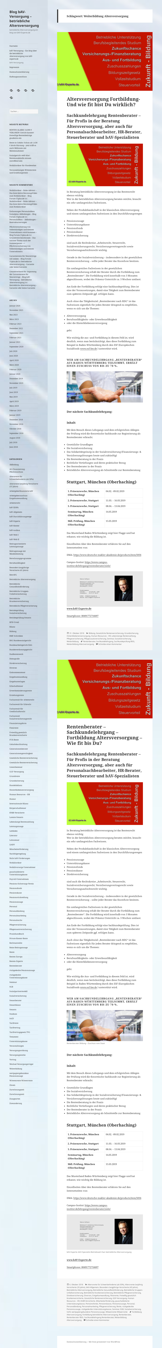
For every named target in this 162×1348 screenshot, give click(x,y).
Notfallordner (15, 862)
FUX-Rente (14, 739)
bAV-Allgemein (15, 512)
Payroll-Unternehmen (19, 879)
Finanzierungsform (17, 723)
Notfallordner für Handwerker (22, 165)
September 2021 (16, 333)
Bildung (12, 631)
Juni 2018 (13, 447)
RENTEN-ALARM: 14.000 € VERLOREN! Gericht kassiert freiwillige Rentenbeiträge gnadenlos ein (21, 134)
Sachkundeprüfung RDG (124, 641)
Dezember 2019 (16, 378)
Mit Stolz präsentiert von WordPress (104, 1342)
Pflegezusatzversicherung (20, 929)
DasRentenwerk (16, 654)
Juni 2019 (13, 392)
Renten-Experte (16, 961)
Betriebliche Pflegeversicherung (23, 606)
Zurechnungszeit (16, 1089)
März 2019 (14, 406)
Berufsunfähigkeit (17, 563)
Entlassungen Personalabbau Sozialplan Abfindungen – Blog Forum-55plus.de (22, 214)
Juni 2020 (13, 355)
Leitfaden (13, 831)
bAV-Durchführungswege (20, 516)
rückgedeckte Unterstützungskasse (18, 976)
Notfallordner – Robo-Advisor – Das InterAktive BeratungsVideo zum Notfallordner (23, 204)
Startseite (13, 46)
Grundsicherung (16, 780)
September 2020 (16, 346)
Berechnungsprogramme (20, 558)
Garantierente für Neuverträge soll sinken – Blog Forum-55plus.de (22, 259)
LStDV (12, 844)
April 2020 (14, 360)
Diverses (13, 668)
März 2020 (14, 365)
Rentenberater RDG (75, 1317)
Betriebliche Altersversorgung (22, 579)
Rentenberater (15, 965)
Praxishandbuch (16, 934)
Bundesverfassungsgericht (20, 649)
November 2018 (16, 424)
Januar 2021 (14, 342)
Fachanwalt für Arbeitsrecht (21, 699)
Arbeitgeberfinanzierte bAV (21, 491)
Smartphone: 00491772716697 (82, 615)
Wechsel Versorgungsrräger (21, 1064)
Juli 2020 (13, 351)
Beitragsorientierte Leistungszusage (17, 545)
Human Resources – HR (19, 794)
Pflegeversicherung (17, 924)
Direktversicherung (18, 663)
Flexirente (13, 728)
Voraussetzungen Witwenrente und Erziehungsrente (22, 171)
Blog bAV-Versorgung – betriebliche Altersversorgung (24, 18)
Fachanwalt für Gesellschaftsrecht (17, 710)
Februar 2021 (15, 337)
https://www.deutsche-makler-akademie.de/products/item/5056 (107, 554)
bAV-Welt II (14, 539)
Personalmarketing (17, 915)
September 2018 (16, 433)
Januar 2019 (14, 415)
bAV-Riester (14, 525)
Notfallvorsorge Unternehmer (22, 867)
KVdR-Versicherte (16, 812)
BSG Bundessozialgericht (20, 640)
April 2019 (14, 401)
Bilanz (12, 627)
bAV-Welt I (13, 535)
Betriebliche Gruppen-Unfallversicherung (19, 592)
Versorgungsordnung (18, 1050)
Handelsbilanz (15, 785)
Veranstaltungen (16, 1046)
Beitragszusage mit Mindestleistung (17, 552)
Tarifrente (13, 1023)
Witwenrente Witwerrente (21, 1080)
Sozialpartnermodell (18, 991)
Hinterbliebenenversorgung (21, 790)
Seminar (13, 982)
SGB (11, 986)
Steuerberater (15, 1000)
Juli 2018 (13, 442)
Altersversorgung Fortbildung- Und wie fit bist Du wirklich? (103, 102)
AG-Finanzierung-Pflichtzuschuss (17, 470)
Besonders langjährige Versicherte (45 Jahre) (19, 569)
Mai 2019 (13, 397)
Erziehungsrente (16, 695)
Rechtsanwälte (15, 943)
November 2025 (16, 310)
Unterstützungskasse (18, 1041)
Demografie (14, 658)
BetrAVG (13, 575)
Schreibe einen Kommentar (110, 644)
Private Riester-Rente (18, 938)
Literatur (13, 835)
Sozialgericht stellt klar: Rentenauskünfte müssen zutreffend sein (20, 158)
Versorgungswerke (17, 1055)
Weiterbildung (15, 1068)
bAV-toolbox (14, 530)
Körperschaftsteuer (17, 808)
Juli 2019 (13, 387)
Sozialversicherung (17, 996)
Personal (13, 906)
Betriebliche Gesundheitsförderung (19, 585)
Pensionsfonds (15, 888)
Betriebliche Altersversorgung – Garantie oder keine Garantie (21, 264)
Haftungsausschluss (18, 76)
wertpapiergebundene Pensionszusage (19, 1074)
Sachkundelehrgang (104, 641)
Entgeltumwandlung (18, 677)
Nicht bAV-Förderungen (19, 858)
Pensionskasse (15, 893)
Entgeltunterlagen (17, 681)
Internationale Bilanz (18, 803)
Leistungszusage (16, 826)
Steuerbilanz (15, 1005)
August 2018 (14, 438)
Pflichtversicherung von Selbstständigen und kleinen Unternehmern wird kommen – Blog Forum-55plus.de (23, 231)
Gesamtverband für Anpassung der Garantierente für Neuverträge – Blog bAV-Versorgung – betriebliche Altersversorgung (22, 277)
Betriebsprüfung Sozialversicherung (17, 611)
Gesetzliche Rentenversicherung (23, 758)
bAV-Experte (14, 521)
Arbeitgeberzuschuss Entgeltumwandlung (18, 497)
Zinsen (12, 1085)
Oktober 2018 (15, 428)
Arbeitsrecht (14, 503)
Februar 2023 (15, 324)
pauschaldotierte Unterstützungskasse (18, 873)
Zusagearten (14, 1098)
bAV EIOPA (13, 507)
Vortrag (12, 1059)
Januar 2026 (14, 305)
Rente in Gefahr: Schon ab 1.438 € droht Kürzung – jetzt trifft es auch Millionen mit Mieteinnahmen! (23, 146)
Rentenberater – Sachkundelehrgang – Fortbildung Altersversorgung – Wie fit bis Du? (104, 734)
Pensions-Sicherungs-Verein (21, 883)
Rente (11, 952)
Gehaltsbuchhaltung (18, 744)
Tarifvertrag (14, 1027)
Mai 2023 (13, 314)
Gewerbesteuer (15, 767)
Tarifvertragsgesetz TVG (19, 1032)
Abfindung (14, 464)
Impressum (14, 67)
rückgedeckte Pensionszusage (22, 970)
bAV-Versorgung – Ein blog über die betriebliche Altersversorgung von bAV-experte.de (23, 56)
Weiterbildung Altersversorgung (80, 644)
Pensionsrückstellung (18, 897)
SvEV (11, 1018)
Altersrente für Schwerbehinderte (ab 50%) (21, 477)
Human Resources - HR (101, 636)
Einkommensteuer (17, 672)
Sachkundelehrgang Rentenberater (99, 1317)
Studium (13, 1014)
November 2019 (16, 383)
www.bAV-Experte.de (79, 608)
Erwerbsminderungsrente (20, 690)
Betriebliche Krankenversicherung (19, 600)
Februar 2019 (15, 410)
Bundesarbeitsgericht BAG (20, 645)
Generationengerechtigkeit (21, 753)
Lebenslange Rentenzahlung (21, 822)
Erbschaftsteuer (16, 686)
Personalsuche (15, 920)
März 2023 (14, 319)
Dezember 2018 (16, 419)
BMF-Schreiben (16, 636)
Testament (13, 1036)
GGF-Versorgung (16, 771)
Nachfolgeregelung (17, 853)
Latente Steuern (16, 817)
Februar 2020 (15, 369)
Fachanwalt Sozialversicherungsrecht (20, 717)
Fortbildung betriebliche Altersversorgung (100, 1314)
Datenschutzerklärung (19, 72)
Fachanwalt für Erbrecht (20, 704)
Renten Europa (15, 956)
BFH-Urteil (14, 622)
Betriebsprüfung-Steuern (20, 617)
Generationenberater (18, 749)
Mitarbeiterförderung (18, 849)
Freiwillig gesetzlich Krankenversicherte (18, 733)
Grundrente (14, 776)
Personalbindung (16, 911)
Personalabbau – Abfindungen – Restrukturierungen (23, 221)
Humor (12, 799)
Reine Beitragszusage (18, 947)
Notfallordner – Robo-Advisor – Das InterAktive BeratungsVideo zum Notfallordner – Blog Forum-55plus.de (23, 194)
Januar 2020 (14, 374)
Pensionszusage (16, 902)
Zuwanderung (15, 1103)
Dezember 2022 (16, 328)
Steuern (12, 1009)
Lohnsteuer (14, 840)
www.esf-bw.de (88, 348)
